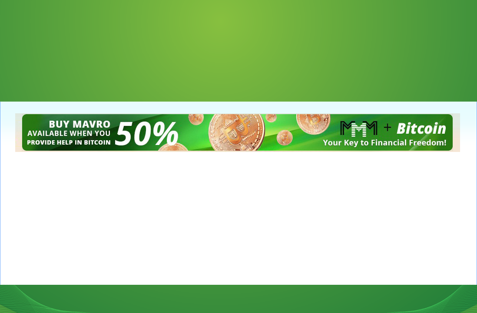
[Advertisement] (43, 43)
